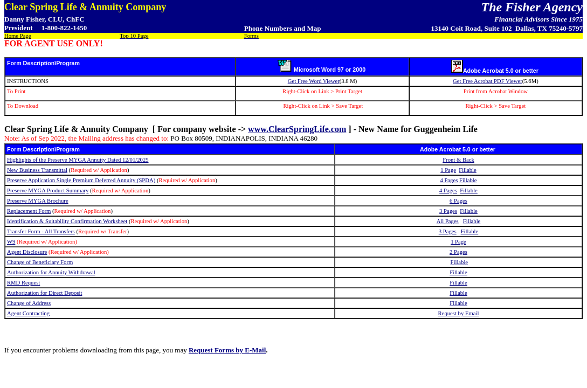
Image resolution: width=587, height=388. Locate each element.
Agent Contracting (28, 313)
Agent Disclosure (27, 252)
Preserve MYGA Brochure (37, 201)
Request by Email (458, 313)
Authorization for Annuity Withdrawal (51, 272)
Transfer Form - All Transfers (41, 231)
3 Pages (448, 211)
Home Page (17, 36)
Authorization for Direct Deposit (44, 293)
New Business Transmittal (37, 170)
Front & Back (458, 160)
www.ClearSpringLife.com (297, 129)
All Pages (448, 221)
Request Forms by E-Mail (227, 350)
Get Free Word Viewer (314, 81)
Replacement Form (29, 211)
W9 (11, 242)
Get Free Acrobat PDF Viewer (487, 81)
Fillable (467, 170)
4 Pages (449, 180)
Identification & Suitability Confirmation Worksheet (67, 221)
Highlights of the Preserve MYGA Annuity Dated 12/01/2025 (78, 160)
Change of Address (29, 303)
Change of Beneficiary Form (40, 262)
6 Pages (458, 201)
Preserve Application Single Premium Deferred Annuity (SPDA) (81, 180)
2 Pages (458, 252)
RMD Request (23, 283)
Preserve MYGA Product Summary (47, 190)
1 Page (448, 170)
